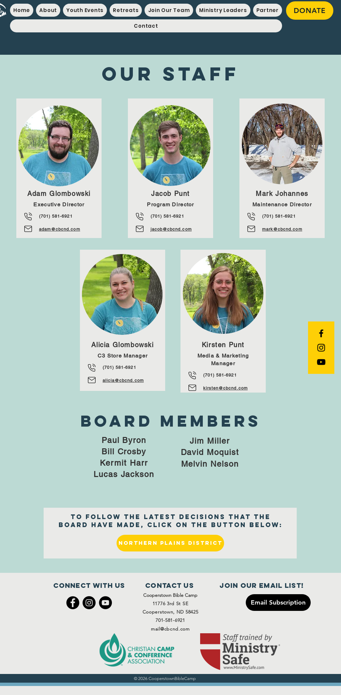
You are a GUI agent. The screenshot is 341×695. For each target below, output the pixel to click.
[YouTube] (321, 362)
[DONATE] (309, 10)
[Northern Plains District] (170, 543)
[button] (85, 10)
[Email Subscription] (278, 602)
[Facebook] (72, 602)
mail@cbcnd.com (170, 629)
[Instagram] (89, 602)
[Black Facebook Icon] (321, 333)
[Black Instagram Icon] (321, 347)
